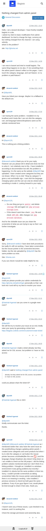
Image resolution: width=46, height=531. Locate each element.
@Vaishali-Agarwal (9, 303)
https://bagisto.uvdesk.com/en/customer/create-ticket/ (22, 331)
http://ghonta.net (12, 48)
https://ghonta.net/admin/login (13, 283)
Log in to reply (38, 18)
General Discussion (12, 17)
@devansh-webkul (9, 161)
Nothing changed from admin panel (29, 370)
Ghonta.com (10, 257)
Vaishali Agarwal (12, 274)
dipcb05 (9, 26)
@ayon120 (8, 140)
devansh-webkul (12, 88)
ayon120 (9, 61)
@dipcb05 (8, 93)
